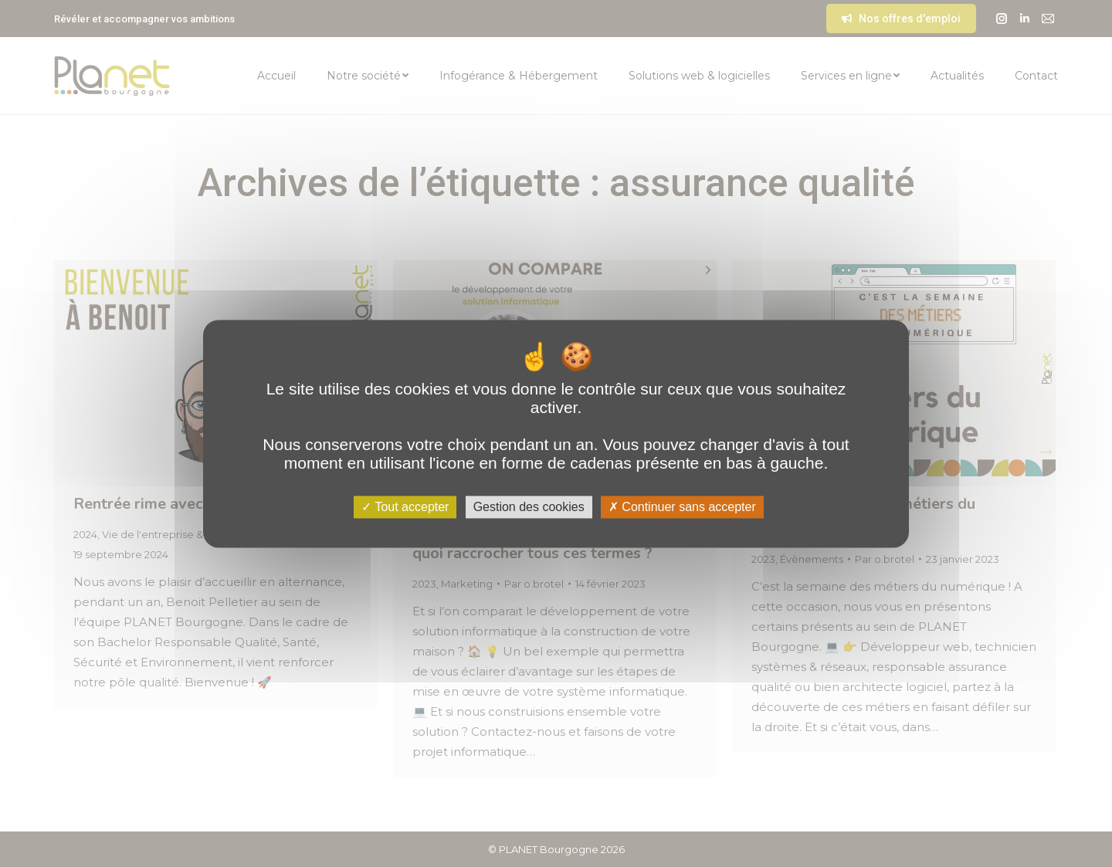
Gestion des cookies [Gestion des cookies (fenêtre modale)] (529, 506)
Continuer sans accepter (682, 506)
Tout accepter (405, 506)
